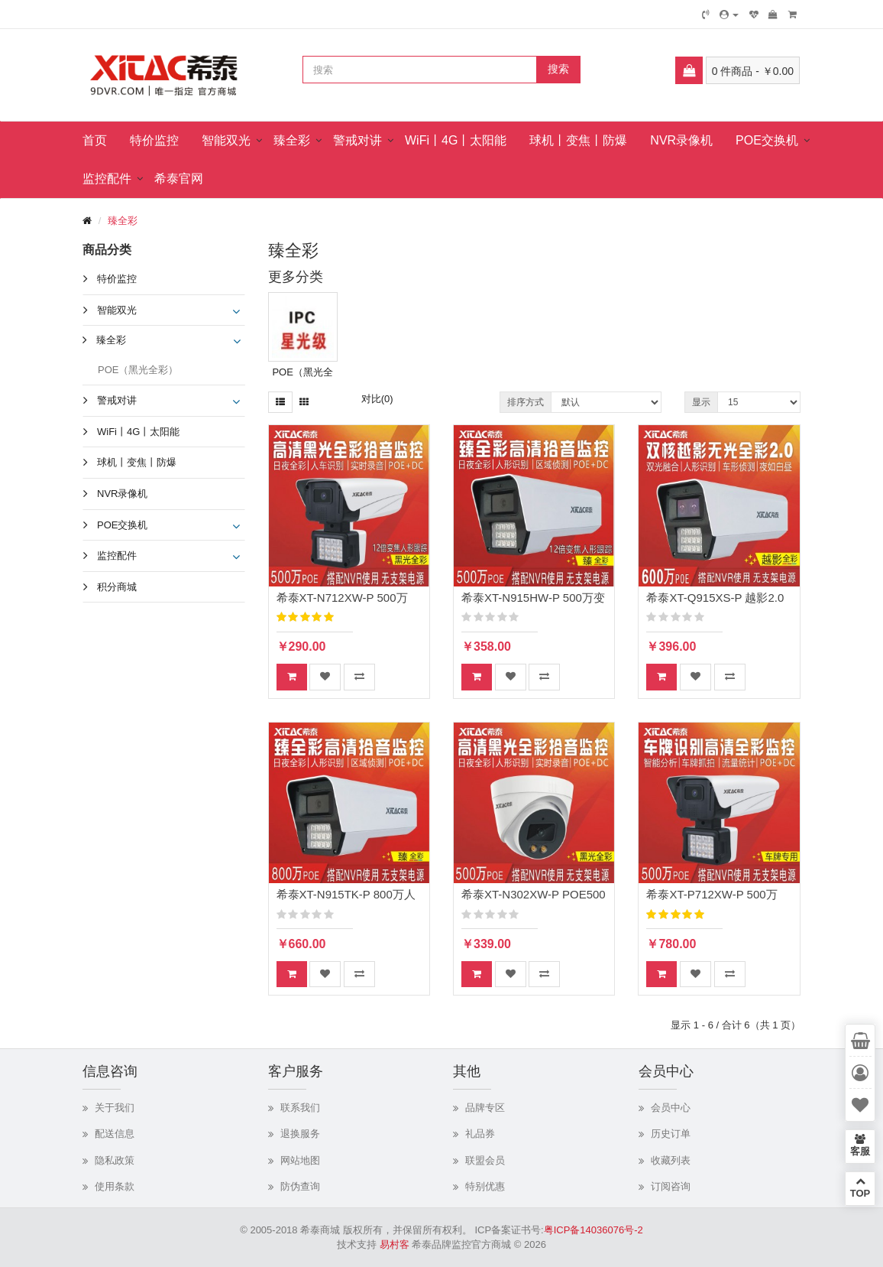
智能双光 (226, 140)
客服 (860, 1145)
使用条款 (114, 1186)
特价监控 (154, 140)
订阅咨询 (671, 1186)
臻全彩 (291, 140)
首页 (94, 140)
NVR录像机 (681, 140)
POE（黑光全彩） (138, 369)
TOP (860, 1187)
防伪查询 (300, 1186)
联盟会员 (485, 1160)
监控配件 (106, 178)
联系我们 (300, 1107)
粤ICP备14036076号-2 (593, 1230)
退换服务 (300, 1133)
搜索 (558, 69)
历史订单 (671, 1133)
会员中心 (671, 1107)
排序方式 (525, 402)
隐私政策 (114, 1160)
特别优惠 (485, 1186)
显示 (701, 402)
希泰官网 (178, 178)
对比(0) (377, 398)
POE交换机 (767, 140)
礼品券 (480, 1133)
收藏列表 (671, 1160)
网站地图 (300, 1160)
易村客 (394, 1244)
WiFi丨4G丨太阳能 (455, 140)
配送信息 (114, 1133)
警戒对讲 (357, 140)
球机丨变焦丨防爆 (578, 140)
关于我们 (114, 1107)
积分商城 (117, 587)
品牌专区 (485, 1107)
